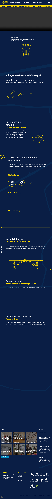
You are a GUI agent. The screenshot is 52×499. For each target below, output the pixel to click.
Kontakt (22, 495)
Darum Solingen (37, 2)
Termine (9, 6)
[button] (2, 497)
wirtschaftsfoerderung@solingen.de (9, 479)
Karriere (34, 495)
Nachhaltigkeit (36, 6)
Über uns (28, 495)
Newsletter (46, 6)
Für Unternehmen (15, 2)
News (3, 6)
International (20, 480)
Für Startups (27, 2)
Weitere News (5, 456)
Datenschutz (41, 495)
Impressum (49, 495)
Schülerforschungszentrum (21, 6)
